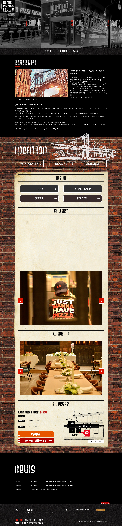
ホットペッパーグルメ (49, 512)
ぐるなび (38, 512)
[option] (61, 298)
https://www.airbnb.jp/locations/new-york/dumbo (37, 129)
